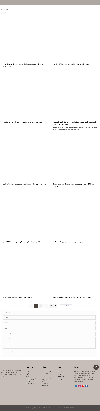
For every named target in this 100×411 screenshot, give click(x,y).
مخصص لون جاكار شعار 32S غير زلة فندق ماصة (68, 242)
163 (51, 305)
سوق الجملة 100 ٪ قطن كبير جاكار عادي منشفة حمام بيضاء (72, 297)
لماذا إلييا (60, 371)
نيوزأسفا (60, 379)
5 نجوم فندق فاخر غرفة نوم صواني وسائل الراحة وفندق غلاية (22, 122)
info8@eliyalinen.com (87, 375)
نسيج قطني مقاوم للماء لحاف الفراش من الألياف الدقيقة (71, 64)
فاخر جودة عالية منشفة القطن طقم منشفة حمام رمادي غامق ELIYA (25, 184)
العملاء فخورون (62, 374)
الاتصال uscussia (30, 383)
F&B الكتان (44, 376)
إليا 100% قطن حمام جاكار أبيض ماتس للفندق (18, 297)
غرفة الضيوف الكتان (47, 371)
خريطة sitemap (59, 408)
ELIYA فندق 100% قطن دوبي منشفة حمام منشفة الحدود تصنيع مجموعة (74, 185)
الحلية (27, 376)
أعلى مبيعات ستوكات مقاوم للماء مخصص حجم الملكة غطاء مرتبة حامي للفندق (24, 66)
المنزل (27, 371)
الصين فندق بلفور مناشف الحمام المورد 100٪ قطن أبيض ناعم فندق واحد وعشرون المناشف (74, 123)
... (45, 304)
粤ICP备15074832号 (69, 408)
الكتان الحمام (45, 374)
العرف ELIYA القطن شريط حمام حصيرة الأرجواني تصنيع (21, 242)
